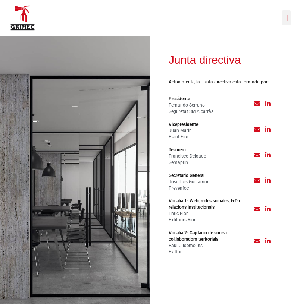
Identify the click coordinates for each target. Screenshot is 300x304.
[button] (286, 18)
